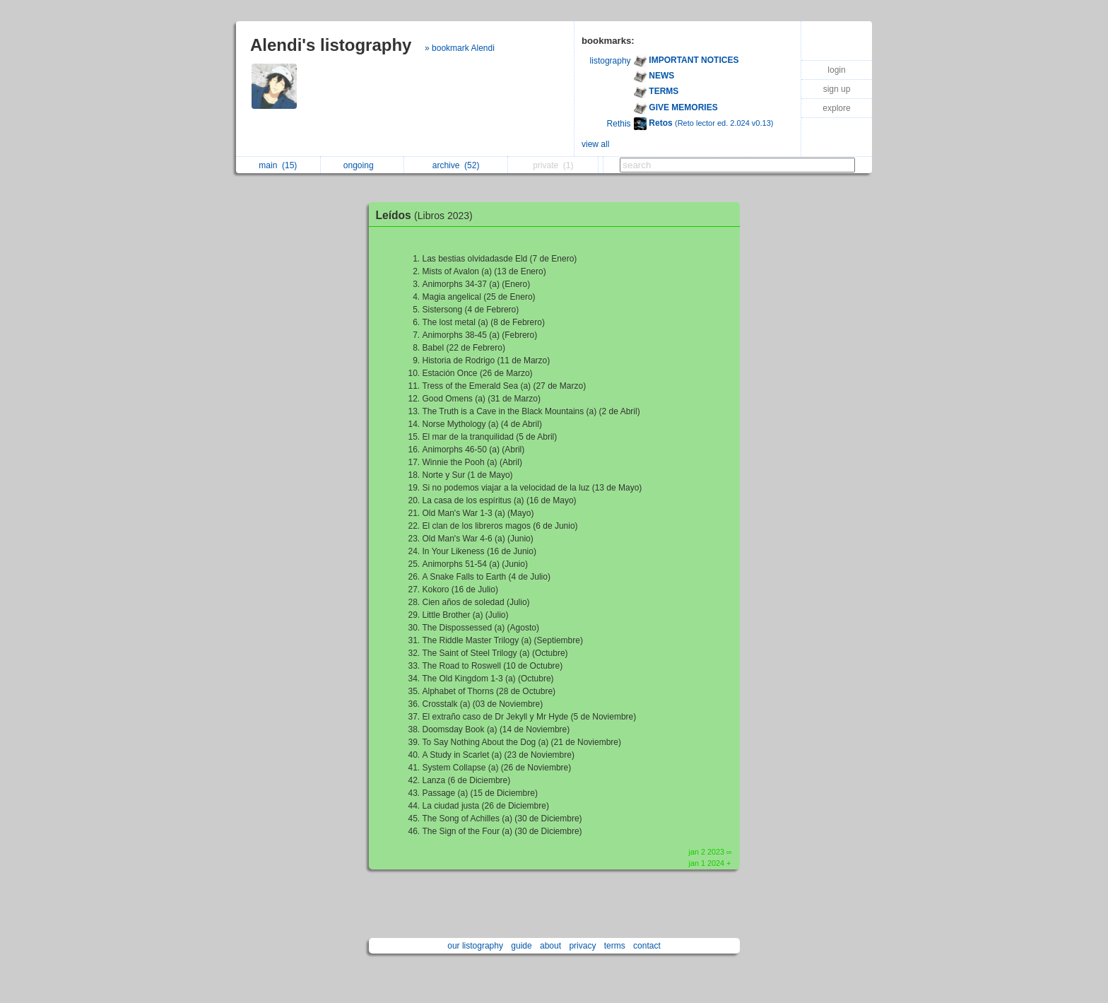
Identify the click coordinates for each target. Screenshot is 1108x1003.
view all (595, 144)
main (278, 165)
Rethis (619, 124)
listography (610, 61)
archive (456, 165)
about (550, 946)
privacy (582, 946)
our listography (475, 946)
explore (836, 108)
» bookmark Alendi (460, 48)
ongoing (362, 165)
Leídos (428, 215)
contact (647, 946)
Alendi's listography (330, 44)
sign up (837, 89)
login (836, 70)
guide (521, 946)
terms (614, 946)
